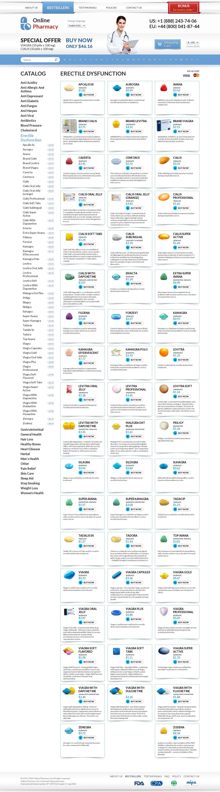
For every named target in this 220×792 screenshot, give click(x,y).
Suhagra (28, 311)
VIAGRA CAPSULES (138, 572)
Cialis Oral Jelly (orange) (31, 192)
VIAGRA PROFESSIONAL (183, 610)
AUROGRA (132, 84)
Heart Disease (30, 449)
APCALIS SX (86, 84)
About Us (31, 7)
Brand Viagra (30, 167)
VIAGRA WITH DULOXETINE (135, 689)
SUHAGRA (179, 462)
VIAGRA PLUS (134, 608)
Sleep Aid (27, 478)
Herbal (25, 454)
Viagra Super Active (30, 388)
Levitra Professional (30, 274)
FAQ (167, 776)
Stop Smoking (30, 483)
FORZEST (132, 312)
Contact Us (134, 7)
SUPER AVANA (88, 499)
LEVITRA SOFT (182, 386)
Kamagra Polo (31, 259)
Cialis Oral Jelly (31, 186)
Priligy (26, 297)
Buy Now (89, 94)
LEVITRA (178, 349)
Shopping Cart (171, 44)
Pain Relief (28, 468)
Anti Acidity (29, 82)
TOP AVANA (181, 535)
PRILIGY (178, 422)
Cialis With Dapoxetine (30, 221)
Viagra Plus (29, 361)
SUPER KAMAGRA (137, 499)
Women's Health (32, 493)
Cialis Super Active (30, 214)
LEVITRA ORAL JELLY (88, 388)
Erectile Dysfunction (31, 137)
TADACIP (179, 499)
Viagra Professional (30, 368)
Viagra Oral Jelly (32, 357)
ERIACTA (131, 273)
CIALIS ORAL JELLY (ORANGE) (138, 196)
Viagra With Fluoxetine (30, 412)
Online (45, 23)
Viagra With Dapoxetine (30, 396)
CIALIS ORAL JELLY (90, 194)
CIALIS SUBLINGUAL (134, 235)
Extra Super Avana (34, 232)
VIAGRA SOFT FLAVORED (88, 650)
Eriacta (27, 228)
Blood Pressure (31, 125)
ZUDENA (178, 727)
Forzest (27, 241)
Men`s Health (30, 459)
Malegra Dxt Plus (33, 293)
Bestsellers (58, 8)
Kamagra (28, 246)
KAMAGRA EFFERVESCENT (89, 351)
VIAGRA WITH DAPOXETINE (88, 689)
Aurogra (28, 149)
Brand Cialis (30, 158)
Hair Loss (27, 439)
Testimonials (88, 7)
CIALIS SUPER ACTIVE (182, 235)
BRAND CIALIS (88, 121)
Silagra (27, 302)
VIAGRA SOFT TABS (135, 650)
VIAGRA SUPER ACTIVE (183, 650)
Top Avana (29, 339)
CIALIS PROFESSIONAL (183, 196)
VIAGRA (84, 572)
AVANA (177, 84)
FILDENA (84, 312)
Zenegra (28, 418)
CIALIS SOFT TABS (90, 234)
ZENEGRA (85, 727)
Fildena (27, 237)
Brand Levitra (31, 163)
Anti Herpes (29, 111)
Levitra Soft (30, 280)
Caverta (27, 172)
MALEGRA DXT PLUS (135, 424)
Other (25, 463)
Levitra (27, 263)
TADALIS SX (86, 535)
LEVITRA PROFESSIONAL (136, 388)
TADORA (131, 535)
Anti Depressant (32, 96)
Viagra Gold (30, 352)
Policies (111, 7)
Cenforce (28, 176)
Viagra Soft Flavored (29, 376)
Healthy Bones (31, 444)
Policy (176, 776)
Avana (26, 154)
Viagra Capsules (32, 348)
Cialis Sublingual (32, 207)
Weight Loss (29, 488)
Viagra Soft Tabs (32, 382)
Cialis (26, 181)
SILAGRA (84, 462)
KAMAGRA (180, 312)
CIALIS (177, 157)
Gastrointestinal (32, 429)
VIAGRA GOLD (182, 572)
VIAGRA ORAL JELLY (88, 610)
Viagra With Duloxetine (30, 404)
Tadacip (27, 325)
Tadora (27, 334)
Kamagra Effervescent (31, 252)
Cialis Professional (33, 198)
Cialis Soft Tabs (32, 203)
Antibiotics (28, 120)
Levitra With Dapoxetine (30, 286)
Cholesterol (29, 130)
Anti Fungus (29, 106)
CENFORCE (133, 157)
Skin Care (27, 473)
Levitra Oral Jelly (33, 268)
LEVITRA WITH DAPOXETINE (88, 424)
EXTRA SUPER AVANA (182, 275)
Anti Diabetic (30, 101)
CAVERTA (85, 157)
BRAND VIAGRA (183, 121)
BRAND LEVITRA (136, 121)
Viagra (27, 343)
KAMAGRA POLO (137, 349)
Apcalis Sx (29, 144)
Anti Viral (27, 115)
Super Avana (30, 316)
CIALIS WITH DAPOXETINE (87, 275)
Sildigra (27, 307)
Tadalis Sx (28, 329)
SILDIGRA (132, 462)
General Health (31, 434)
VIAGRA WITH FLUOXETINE (182, 689)
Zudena (27, 423)
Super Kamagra (32, 320)
